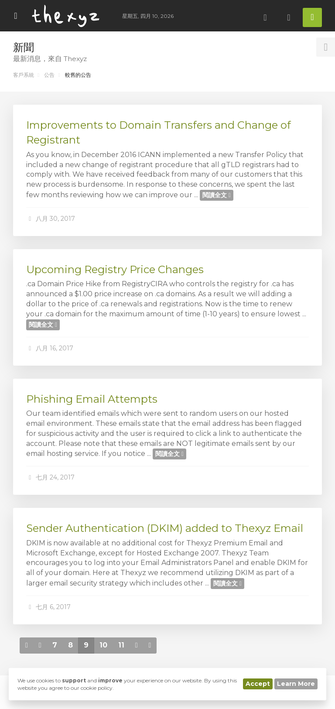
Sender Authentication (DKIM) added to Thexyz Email (164, 528)
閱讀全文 (216, 195)
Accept (258, 684)
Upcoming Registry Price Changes (115, 269)
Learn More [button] (296, 684)
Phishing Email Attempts (91, 399)
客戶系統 (23, 75)
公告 (49, 75)
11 (121, 645)
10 (103, 645)
